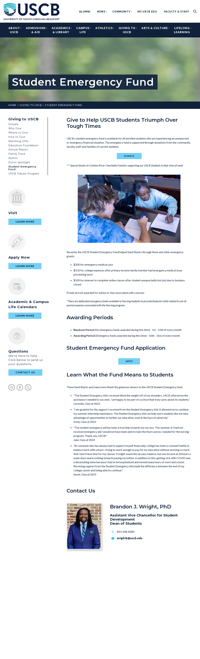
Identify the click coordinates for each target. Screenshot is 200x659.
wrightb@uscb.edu (129, 538)
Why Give (14, 128)
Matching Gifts (18, 141)
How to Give (16, 136)
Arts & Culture (154, 30)
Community (121, 11)
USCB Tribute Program (23, 173)
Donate (13, 124)
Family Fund (16, 153)
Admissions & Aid (36, 30)
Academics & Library (61, 30)
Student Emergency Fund (63, 105)
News (101, 11)
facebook (20, 387)
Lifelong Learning (182, 30)
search (195, 11)
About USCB (14, 30)
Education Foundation (23, 145)
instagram (11, 387)
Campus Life (82, 30)
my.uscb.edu (147, 11)
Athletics (104, 30)
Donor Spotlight (19, 162)
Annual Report (18, 149)
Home (12, 105)
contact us (25, 372)
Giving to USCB (127, 30)
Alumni (84, 11)
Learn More (25, 221)
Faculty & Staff (176, 11)
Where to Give (18, 132)
